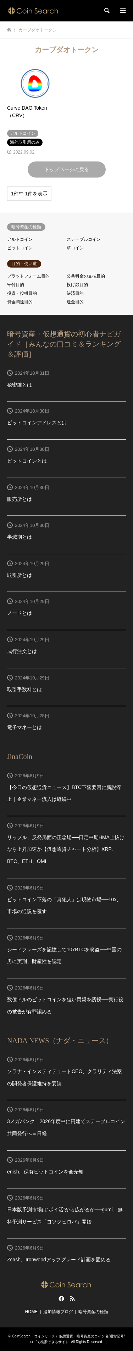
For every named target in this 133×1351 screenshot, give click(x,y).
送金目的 (75, 301)
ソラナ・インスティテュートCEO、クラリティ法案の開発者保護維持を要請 (64, 1077)
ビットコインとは (27, 461)
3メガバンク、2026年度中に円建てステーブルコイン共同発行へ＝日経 (66, 1127)
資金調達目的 (20, 301)
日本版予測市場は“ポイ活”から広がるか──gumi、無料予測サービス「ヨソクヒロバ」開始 (65, 1216)
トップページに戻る (66, 169)
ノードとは (19, 613)
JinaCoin (19, 757)
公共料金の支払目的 (86, 276)
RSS (72, 1298)
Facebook (60, 1298)
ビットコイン (20, 247)
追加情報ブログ (58, 1311)
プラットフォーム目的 (28, 276)
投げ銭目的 (77, 284)
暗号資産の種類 (93, 1311)
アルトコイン (20, 239)
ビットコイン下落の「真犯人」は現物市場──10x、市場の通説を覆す (64, 905)
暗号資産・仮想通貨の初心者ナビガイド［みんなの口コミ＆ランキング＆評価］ (64, 344)
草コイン (75, 247)
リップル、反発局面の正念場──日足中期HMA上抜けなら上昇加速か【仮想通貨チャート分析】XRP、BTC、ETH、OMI (65, 849)
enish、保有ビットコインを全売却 (45, 1172)
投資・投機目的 (22, 293)
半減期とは (19, 537)
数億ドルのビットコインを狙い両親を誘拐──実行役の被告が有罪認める (65, 1006)
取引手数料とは (24, 689)
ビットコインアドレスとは (37, 422)
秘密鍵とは (19, 385)
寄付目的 (15, 284)
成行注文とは (22, 651)
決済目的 (75, 293)
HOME (31, 1311)
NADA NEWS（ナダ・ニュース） (60, 1041)
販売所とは (19, 499)
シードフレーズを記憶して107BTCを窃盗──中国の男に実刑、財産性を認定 (64, 955)
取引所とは (19, 575)
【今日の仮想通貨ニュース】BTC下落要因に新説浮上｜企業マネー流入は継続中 (64, 793)
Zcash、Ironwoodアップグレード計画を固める (59, 1259)
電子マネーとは (24, 727)
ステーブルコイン (84, 239)
